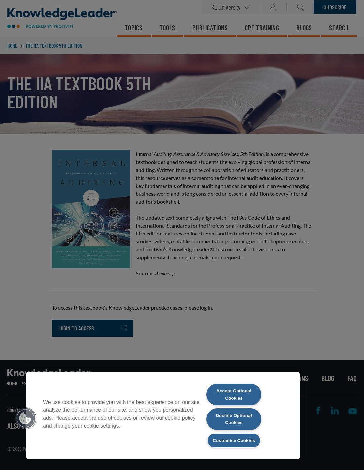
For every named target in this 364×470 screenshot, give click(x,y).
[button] (25, 413)
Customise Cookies (234, 436)
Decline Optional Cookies (234, 410)
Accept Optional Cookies (234, 384)
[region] (163, 410)
